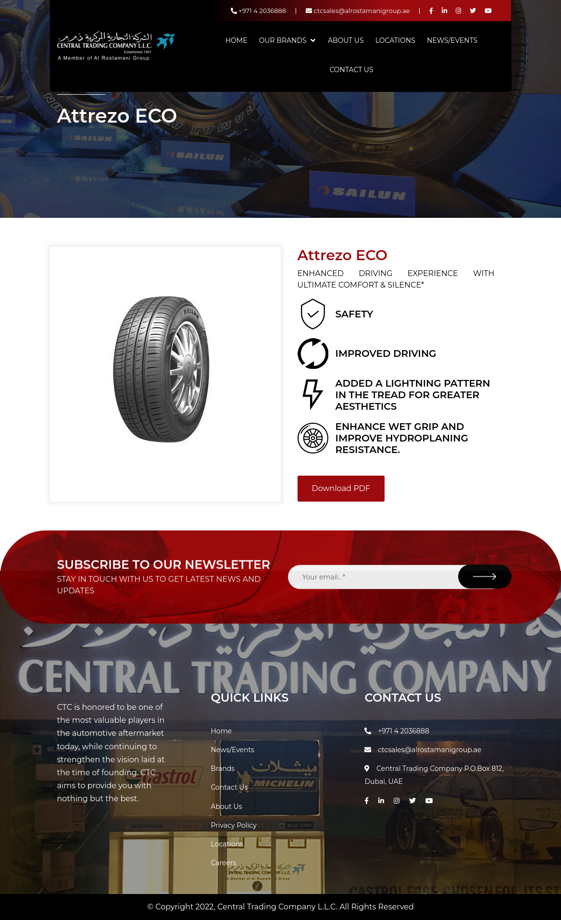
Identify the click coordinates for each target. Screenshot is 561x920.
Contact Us (351, 69)
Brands (223, 768)
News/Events (452, 40)
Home (236, 40)
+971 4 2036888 (259, 10)
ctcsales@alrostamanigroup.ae (358, 10)
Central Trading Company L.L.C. (278, 906)
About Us (346, 40)
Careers (223, 862)
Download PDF (341, 488)
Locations (395, 40)
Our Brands (283, 40)
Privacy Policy (233, 825)
